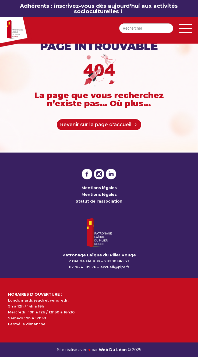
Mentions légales (99, 187)
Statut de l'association (99, 201)
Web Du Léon (113, 349)
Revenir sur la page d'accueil (96, 125)
